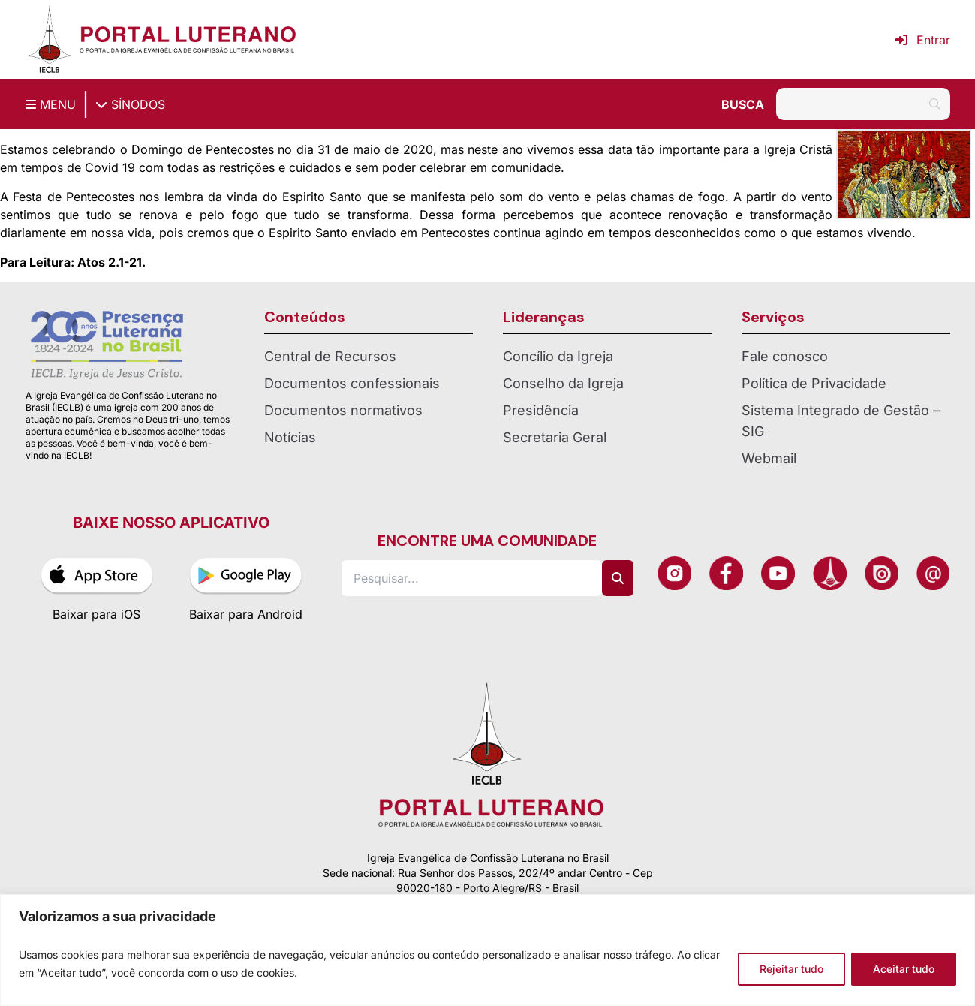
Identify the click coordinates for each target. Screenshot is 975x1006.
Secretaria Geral (554, 437)
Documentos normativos (343, 410)
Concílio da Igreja (558, 356)
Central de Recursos (330, 356)
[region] (487, 950)
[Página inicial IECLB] (50, 39)
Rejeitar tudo (791, 968)
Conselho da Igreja (563, 383)
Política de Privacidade (814, 383)
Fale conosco (785, 356)
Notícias (290, 437)
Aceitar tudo (903, 968)
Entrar (922, 39)
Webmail (769, 458)
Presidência (541, 410)
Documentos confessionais (352, 383)
